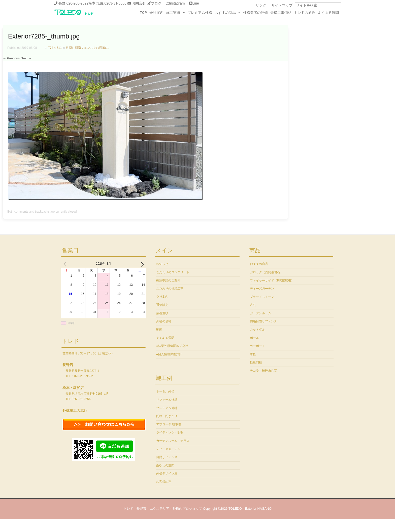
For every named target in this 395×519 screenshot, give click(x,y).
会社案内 (156, 13)
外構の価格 (163, 321)
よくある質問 (328, 13)
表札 (253, 305)
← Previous (11, 58)
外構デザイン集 (166, 473)
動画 (159, 329)
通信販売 (162, 305)
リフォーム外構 (166, 400)
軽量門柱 (256, 362)
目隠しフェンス (166, 457)
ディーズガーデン (168, 449)
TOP (143, 13)
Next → (26, 58)
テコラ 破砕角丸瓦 (263, 370)
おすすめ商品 (228, 13)
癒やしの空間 (165, 465)
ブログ (156, 3)
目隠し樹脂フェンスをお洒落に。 (88, 48)
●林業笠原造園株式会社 (172, 346)
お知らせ (162, 264)
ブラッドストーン (262, 297)
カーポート (257, 346)
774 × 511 (55, 48)
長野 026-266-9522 (73, 3)
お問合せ (139, 3)
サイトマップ (281, 5)
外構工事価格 (280, 13)
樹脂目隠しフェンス (263, 321)
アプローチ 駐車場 (168, 424)
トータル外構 (165, 391)
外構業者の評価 (255, 13)
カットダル (257, 329)
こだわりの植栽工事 (169, 288)
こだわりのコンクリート (172, 272)
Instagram (177, 3)
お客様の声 (163, 482)
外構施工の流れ (74, 411)
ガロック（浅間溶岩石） (266, 272)
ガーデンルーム (260, 313)
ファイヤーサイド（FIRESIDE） (272, 280)
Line (195, 3)
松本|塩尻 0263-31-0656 (107, 3)
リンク (261, 5)
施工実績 (175, 13)
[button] (175, 12)
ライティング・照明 (169, 432)
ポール (254, 338)
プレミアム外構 (199, 13)
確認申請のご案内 (168, 280)
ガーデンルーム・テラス (172, 441)
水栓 (253, 354)
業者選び (162, 313)
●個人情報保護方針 (169, 354)
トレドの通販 (304, 13)
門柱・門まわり (166, 416)
